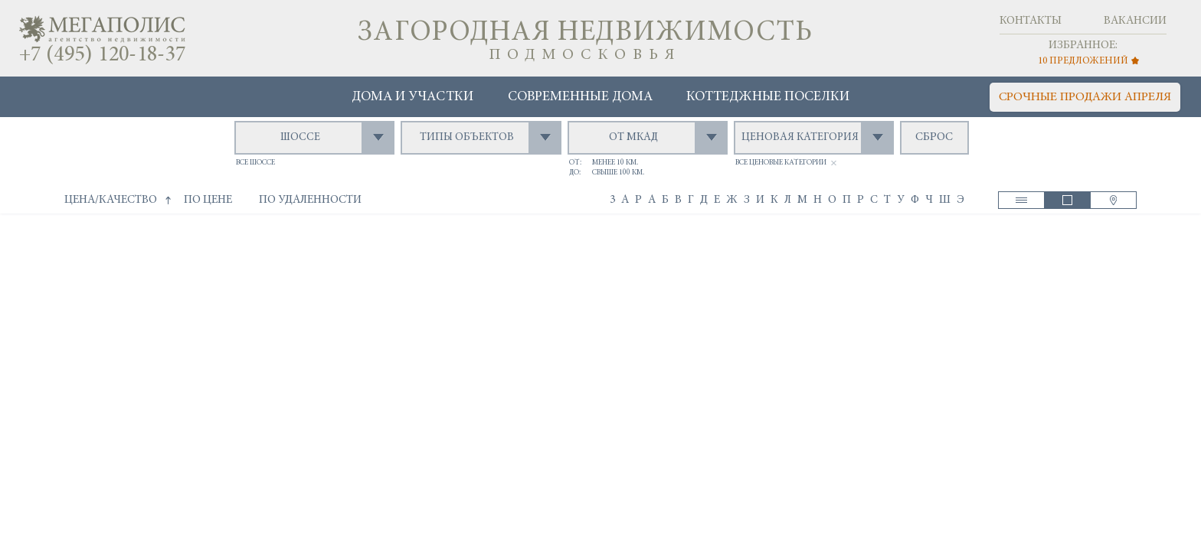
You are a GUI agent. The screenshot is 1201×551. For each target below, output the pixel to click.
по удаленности (310, 200)
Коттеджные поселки (767, 97)
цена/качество (110, 200)
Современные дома (580, 97)
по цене (208, 200)
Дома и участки (412, 97)
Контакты (1031, 21)
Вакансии (1135, 21)
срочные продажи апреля (1085, 97)
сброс (934, 137)
